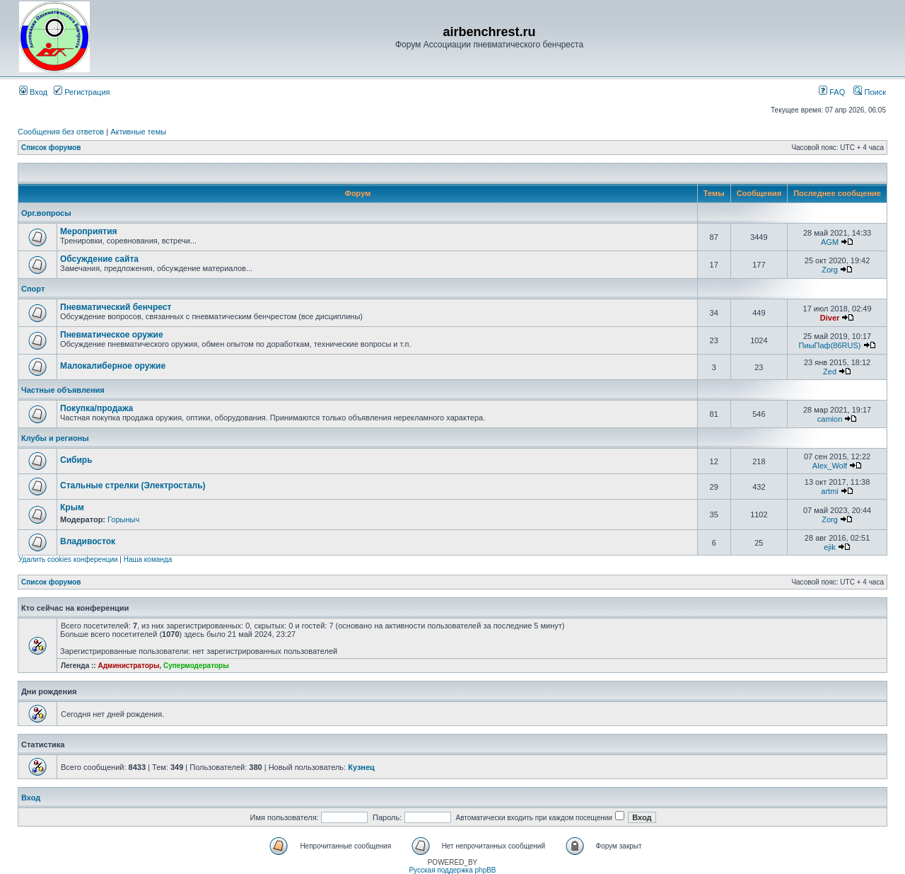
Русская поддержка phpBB (452, 870)
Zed (829, 371)
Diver (830, 318)
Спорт (33, 288)
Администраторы (128, 665)
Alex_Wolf (829, 465)
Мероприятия (88, 231)
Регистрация (82, 92)
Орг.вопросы (46, 213)
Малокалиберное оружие (112, 366)
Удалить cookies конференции (68, 559)
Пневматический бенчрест (115, 307)
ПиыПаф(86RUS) (830, 345)
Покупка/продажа (96, 408)
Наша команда (148, 559)
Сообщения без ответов (61, 131)
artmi (829, 491)
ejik (830, 547)
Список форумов (51, 147)
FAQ (832, 92)
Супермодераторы (196, 665)
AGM (830, 242)
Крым (72, 507)
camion (829, 419)
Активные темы (138, 131)
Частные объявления (63, 390)
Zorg (830, 269)
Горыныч (123, 519)
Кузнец (361, 767)
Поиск (869, 92)
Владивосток (87, 541)
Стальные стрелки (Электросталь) (133, 485)
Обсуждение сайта (99, 259)
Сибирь (76, 460)
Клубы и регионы (55, 438)
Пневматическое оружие (111, 335)
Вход (33, 92)
